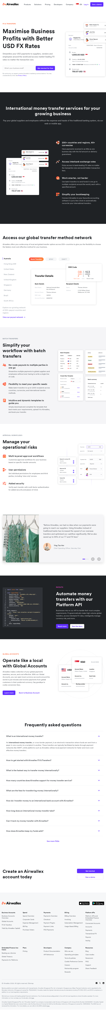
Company (69, 4)
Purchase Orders (28, 930)
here (32, 998)
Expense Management (30, 923)
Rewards (68, 972)
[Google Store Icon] (98, 903)
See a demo (97, 4)
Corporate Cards (28, 919)
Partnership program (72, 968)
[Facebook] (96, 983)
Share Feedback (91, 968)
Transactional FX (91, 934)
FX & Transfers (7, 925)
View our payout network (14, 317)
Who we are (69, 951)
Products (27, 4)
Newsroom (89, 958)
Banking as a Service (9, 953)
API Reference (49, 955)
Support (88, 965)
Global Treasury (7, 957)
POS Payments (49, 930)
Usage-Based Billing (71, 926)
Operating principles (71, 955)
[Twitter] (100, 983)
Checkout (47, 919)
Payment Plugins (49, 923)
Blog (87, 951)
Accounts (88, 927)
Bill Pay (25, 926)
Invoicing (68, 919)
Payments (88, 930)
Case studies (89, 955)
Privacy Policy (22, 75)
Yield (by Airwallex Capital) (11, 928)
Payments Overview (50, 916)
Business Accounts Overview (8, 917)
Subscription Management (74, 923)
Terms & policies (70, 958)
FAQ (87, 961)
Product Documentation (52, 951)
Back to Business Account (29, 693)
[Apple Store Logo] (84, 903)
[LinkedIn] (103, 983)
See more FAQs (53, 841)
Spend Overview (28, 916)
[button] (93, 559)
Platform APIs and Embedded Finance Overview (92, 918)
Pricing (47, 4)
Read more (62, 626)
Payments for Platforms (10, 960)
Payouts (88, 937)
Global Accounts (7, 921)
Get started (90, 871)
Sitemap (31, 983)
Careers (67, 965)
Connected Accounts (92, 923)
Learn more (9, 693)
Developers (58, 4)
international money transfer (20, 742)
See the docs (77, 626)
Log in (86, 4)
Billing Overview (70, 916)
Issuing (87, 941)
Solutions (37, 4)
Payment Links (49, 926)
